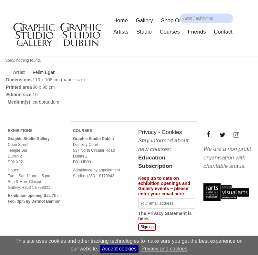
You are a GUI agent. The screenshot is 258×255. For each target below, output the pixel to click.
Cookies (172, 132)
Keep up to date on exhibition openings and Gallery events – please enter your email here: (164, 186)
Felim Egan (44, 72)
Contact (223, 32)
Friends (197, 32)
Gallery (144, 20)
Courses (170, 32)
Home (120, 20)
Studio (144, 32)
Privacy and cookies (164, 248)
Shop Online (176, 20)
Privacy (147, 132)
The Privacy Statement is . (165, 216)
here (143, 218)
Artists (121, 32)
